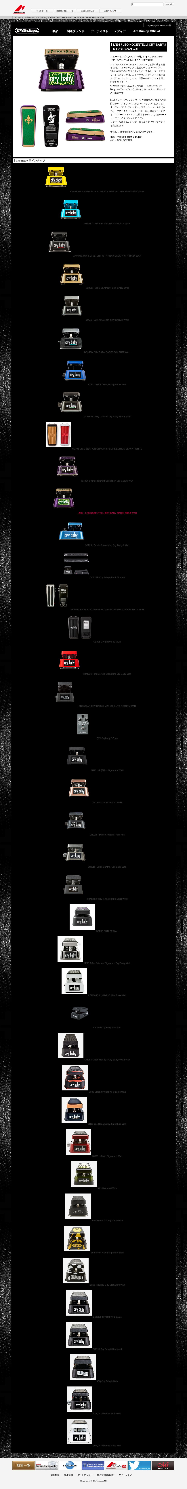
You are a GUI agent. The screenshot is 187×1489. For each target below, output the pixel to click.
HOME (18, 17)
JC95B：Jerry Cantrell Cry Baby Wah (94, 867)
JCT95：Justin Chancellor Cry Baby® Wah (93, 545)
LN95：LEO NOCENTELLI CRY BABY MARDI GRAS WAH (93, 513)
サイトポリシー (85, 1475)
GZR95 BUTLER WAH (93, 931)
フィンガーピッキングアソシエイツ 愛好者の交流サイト (46, 1465)
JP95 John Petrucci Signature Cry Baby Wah (93, 963)
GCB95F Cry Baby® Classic (93, 1317)
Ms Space (162, 1465)
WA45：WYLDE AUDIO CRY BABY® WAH (93, 320)
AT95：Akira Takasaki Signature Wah (94, 384)
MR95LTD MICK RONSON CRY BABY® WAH (93, 223)
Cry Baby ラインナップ (30, 160)
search (169, 4)
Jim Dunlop (29, 17)
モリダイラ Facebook (93, 1465)
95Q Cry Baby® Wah (93, 1381)
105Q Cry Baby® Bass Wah (93, 1445)
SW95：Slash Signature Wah (93, 1156)
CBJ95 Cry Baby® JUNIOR (93, 642)
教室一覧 (23, 1465)
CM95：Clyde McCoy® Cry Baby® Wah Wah (93, 1059)
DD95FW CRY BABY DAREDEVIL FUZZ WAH (93, 352)
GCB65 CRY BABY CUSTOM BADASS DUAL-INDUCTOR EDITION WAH (93, 609)
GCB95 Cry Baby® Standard (93, 1349)
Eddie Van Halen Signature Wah (93, 1252)
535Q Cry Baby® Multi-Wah (93, 1413)
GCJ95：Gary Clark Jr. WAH (93, 802)
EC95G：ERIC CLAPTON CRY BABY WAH (93, 288)
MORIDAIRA (19, 9)
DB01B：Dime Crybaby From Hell (93, 834)
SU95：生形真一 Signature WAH (93, 770)
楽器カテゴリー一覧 (65, 11)
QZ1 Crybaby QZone (93, 738)
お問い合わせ (110, 11)
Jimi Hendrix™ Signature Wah (93, 1220)
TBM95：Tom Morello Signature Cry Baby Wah (93, 674)
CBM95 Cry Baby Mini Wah (93, 1027)
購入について (88, 11)
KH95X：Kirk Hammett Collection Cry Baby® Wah (93, 481)
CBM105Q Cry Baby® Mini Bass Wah (93, 995)
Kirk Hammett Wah (93, 1188)
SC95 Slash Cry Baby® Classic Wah (93, 1092)
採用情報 (68, 1475)
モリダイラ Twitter (139, 1465)
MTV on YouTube (116, 1465)
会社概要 (55, 1475)
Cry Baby (42, 17)
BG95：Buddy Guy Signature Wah (93, 1285)
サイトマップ (125, 1475)
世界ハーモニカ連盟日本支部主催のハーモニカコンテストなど (70, 1465)
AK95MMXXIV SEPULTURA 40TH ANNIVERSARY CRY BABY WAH (93, 256)
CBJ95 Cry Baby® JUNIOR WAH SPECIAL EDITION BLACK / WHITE (93, 449)
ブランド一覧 (42, 11)
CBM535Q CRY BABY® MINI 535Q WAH (93, 899)
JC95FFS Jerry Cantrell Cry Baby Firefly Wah (93, 416)
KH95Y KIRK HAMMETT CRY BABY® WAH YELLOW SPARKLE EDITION (93, 191)
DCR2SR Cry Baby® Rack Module (93, 577)
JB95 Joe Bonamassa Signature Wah (93, 1124)
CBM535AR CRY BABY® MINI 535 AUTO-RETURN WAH (93, 706)
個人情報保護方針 (105, 1475)
